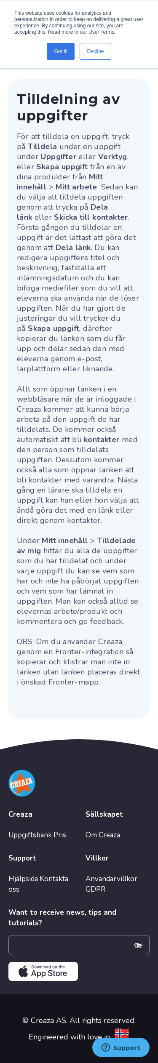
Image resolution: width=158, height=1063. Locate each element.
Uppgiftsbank (30, 835)
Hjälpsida (23, 879)
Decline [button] (95, 51)
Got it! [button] (60, 51)
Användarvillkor (111, 879)
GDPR (95, 889)
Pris (60, 835)
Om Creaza (103, 835)
